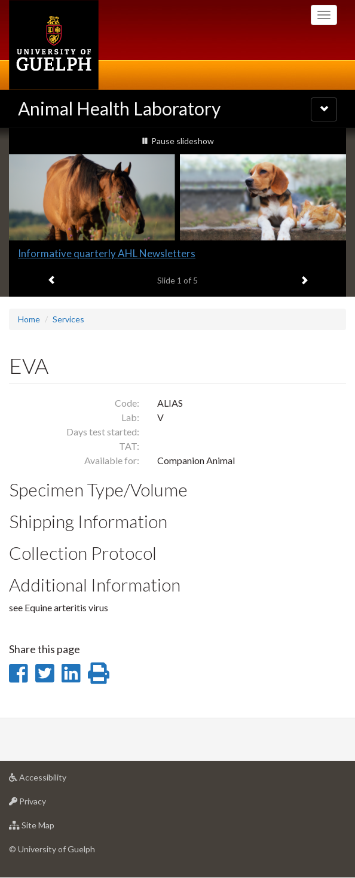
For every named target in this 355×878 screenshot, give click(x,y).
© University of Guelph (52, 849)
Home (29, 319)
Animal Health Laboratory (119, 108)
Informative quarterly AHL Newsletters (106, 253)
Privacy (46, 804)
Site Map (50, 828)
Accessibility (56, 780)
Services (68, 319)
